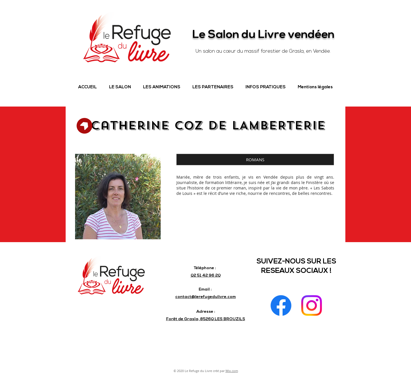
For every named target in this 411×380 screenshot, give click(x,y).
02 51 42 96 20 (206, 275)
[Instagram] (311, 305)
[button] (120, 87)
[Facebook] (281, 305)
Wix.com (231, 371)
